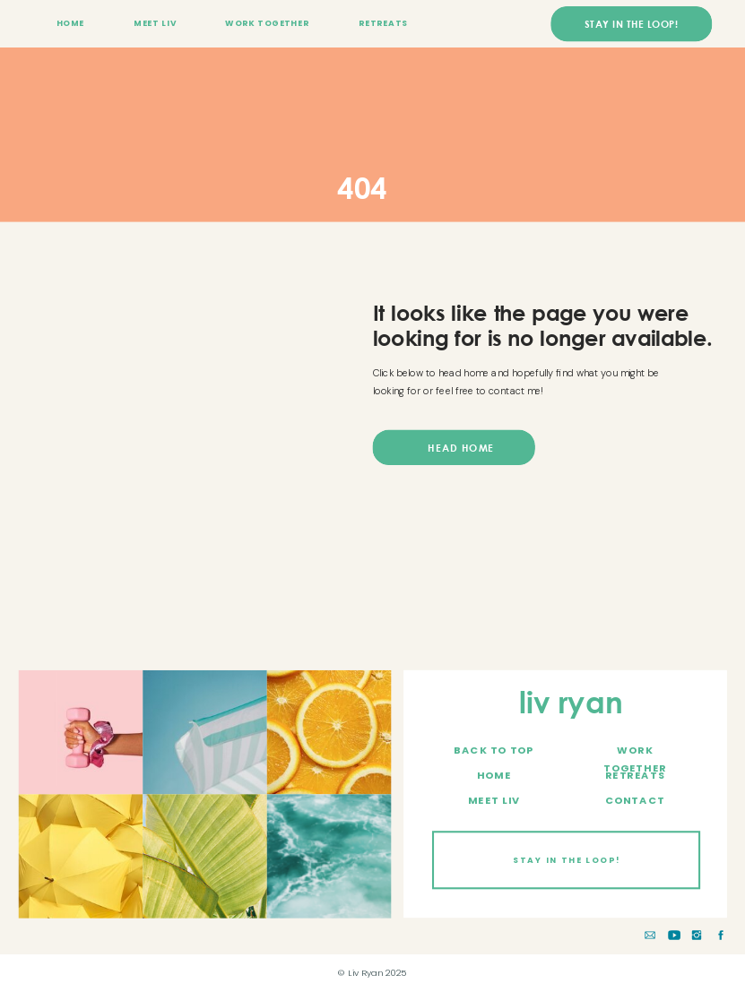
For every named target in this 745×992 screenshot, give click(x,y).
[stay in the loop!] (631, 23)
